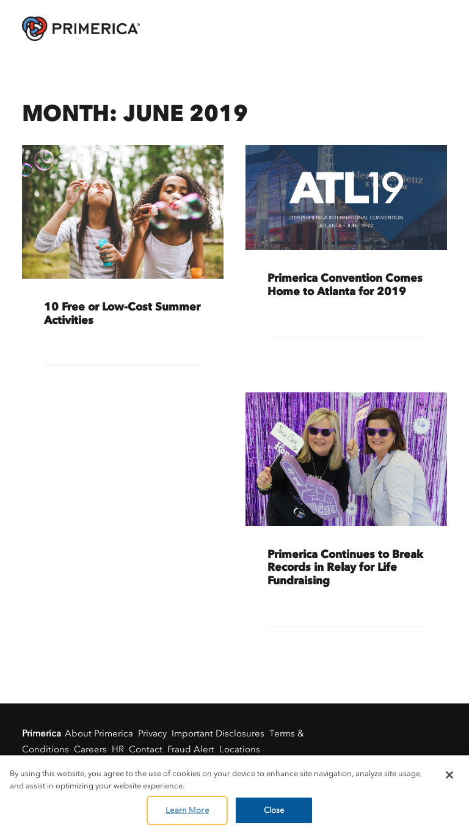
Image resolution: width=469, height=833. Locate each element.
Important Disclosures (218, 733)
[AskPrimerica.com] (81, 29)
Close (274, 810)
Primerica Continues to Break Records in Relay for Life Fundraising (345, 567)
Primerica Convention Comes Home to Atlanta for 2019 (345, 284)
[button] (123, 212)
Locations (239, 749)
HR (118, 749)
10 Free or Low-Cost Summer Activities (122, 313)
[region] (234, 794)
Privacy (152, 733)
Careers (90, 749)
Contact (145, 749)
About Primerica (99, 733)
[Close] (449, 774)
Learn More (186, 810)
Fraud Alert (190, 749)
